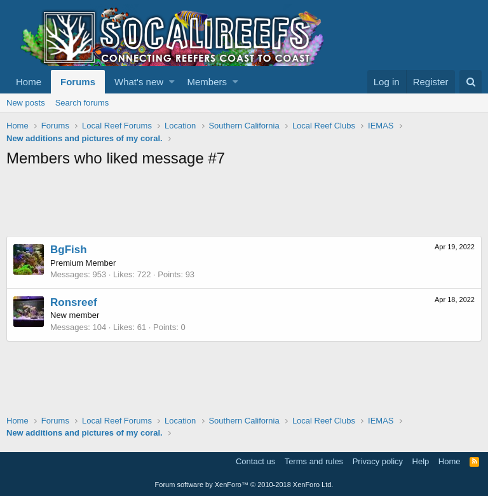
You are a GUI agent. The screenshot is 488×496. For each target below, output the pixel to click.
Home (28, 81)
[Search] (470, 81)
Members (207, 81)
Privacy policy (378, 461)
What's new (138, 81)
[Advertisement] (237, 204)
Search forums (82, 102)
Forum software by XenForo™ (244, 484)
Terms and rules (314, 461)
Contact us (255, 461)
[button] (172, 81)
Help (421, 461)
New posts (25, 102)
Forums (77, 81)
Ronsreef (73, 302)
